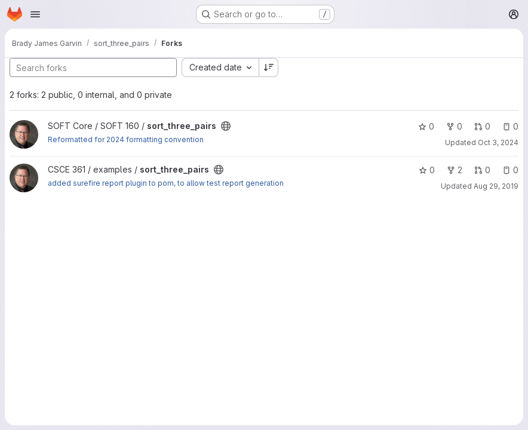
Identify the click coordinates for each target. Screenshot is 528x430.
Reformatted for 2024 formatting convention (126, 139)
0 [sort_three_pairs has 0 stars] (426, 126)
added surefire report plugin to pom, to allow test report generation (166, 183)
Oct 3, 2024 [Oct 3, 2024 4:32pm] (498, 142)
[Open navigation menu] (35, 14)
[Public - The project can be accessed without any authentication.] (226, 126)
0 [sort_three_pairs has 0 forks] (454, 126)
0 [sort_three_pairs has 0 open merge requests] (482, 126)
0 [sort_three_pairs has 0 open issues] (510, 126)
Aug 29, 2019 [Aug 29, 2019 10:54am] (496, 186)
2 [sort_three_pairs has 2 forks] (454, 170)
